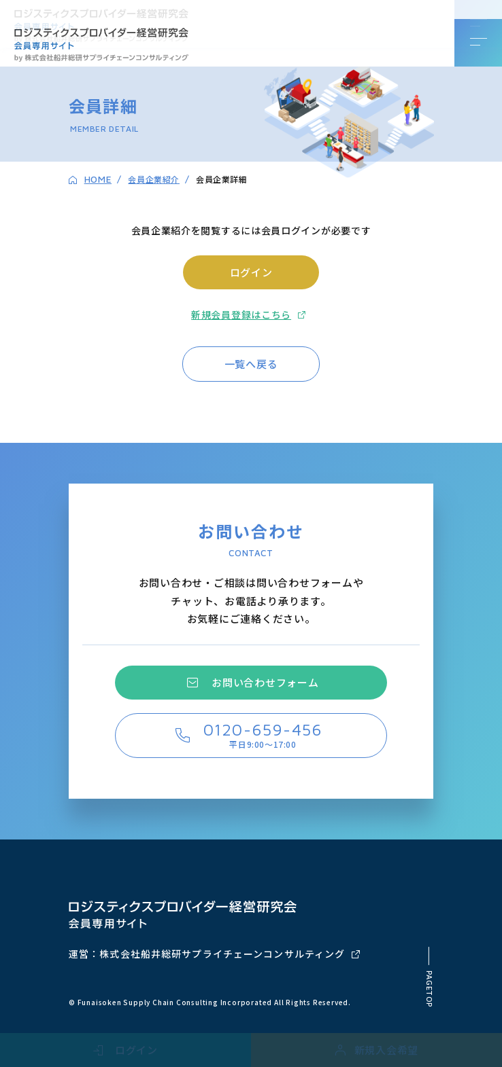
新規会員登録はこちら (241, 314)
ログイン (251, 272)
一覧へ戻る (251, 364)
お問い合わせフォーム (265, 682)
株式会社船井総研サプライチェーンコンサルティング (222, 953)
